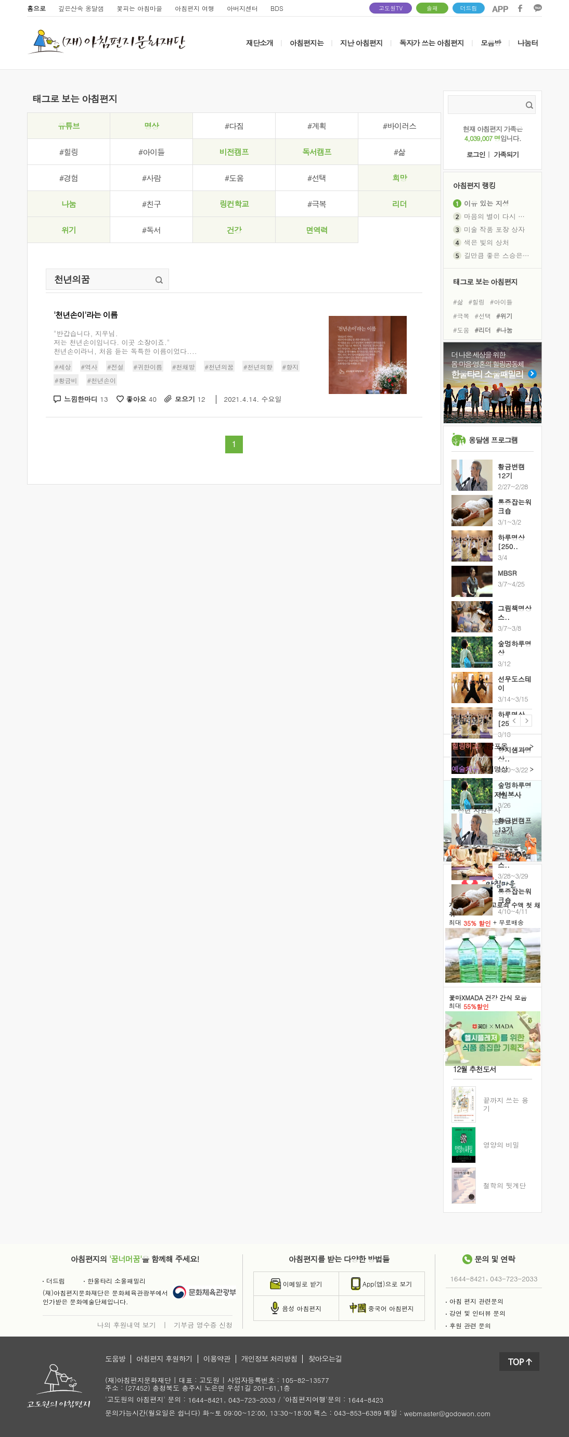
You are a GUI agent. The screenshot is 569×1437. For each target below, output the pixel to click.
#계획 (316, 125)
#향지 (290, 366)
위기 (68, 229)
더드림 (468, 8)
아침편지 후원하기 (164, 1359)
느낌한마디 (86, 399)
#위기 (504, 315)
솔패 (432, 8)
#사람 (151, 177)
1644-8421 (468, 1278)
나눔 (68, 203)
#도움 (234, 177)
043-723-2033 (513, 1278)
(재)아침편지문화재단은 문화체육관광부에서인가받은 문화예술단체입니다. (105, 1297)
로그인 (476, 154)
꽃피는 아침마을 (139, 8)
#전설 (115, 366)
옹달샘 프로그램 (493, 440)
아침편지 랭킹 (474, 185)
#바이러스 (399, 125)
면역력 (317, 229)
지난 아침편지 (361, 42)
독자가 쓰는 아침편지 (431, 42)
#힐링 (68, 151)
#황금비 (66, 380)
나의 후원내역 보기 (126, 1324)
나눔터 (528, 42)
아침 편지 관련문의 (474, 1300)
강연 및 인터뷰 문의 (476, 1312)
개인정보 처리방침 (269, 1359)
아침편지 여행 (194, 8)
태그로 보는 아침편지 (485, 281)
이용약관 (216, 1359)
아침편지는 (307, 42)
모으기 (190, 399)
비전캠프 (234, 151)
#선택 (316, 177)
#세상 (63, 366)
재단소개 (259, 42)
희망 (399, 177)
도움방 (115, 1359)
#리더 (483, 329)
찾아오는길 (325, 1359)
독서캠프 (316, 151)
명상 (151, 125)
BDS (276, 8)
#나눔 (504, 329)
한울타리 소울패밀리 (115, 1280)
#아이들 (151, 151)
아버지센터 (242, 8)
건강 (234, 229)
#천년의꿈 (219, 366)
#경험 (68, 177)
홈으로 (36, 8)
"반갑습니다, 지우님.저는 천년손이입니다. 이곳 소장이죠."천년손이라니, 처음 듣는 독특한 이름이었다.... (125, 342)
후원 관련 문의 (468, 1325)
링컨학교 (234, 203)
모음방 (491, 42)
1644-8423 (365, 1400)
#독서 (151, 229)
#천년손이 (102, 380)
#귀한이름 (148, 366)
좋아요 (141, 399)
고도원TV (391, 8)
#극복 (316, 203)
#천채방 (183, 366)
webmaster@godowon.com (447, 1413)
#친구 (151, 203)
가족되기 (506, 154)
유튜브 (69, 125)
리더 (399, 203)
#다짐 (234, 125)
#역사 (89, 366)
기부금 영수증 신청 (203, 1324)
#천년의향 (258, 366)
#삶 (399, 151)
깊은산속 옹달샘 (81, 8)
